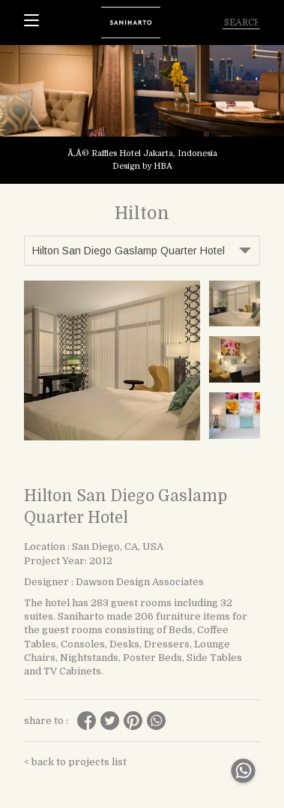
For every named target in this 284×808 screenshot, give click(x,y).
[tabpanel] (142, 114)
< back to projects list (75, 761)
